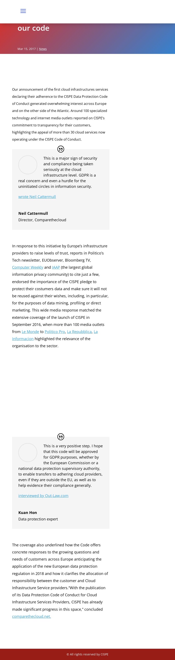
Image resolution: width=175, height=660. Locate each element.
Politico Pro (55, 331)
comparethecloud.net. (31, 616)
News (43, 49)
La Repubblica (79, 331)
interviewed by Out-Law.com (43, 495)
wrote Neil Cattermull (37, 196)
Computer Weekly (27, 267)
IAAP (56, 267)
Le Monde (30, 331)
